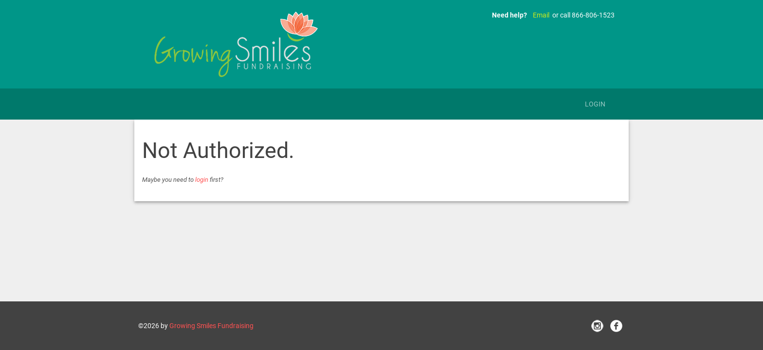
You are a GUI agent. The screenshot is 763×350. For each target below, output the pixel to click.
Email (541, 15)
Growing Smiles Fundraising (211, 326)
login (201, 179)
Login (595, 104)
